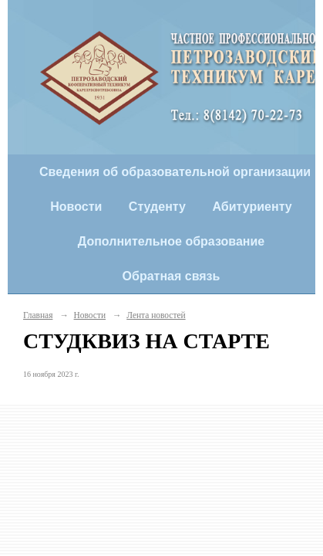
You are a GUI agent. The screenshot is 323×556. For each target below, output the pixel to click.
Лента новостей (155, 315)
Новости (76, 206)
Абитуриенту (251, 206)
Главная (37, 315)
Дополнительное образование (171, 241)
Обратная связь (171, 276)
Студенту (157, 206)
